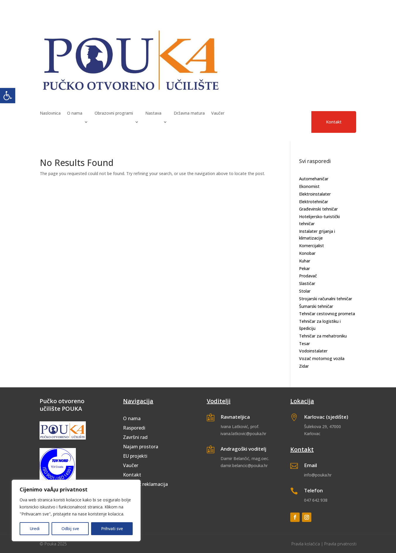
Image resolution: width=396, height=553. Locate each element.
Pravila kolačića (305, 544)
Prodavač (308, 276)
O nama (74, 113)
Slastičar (307, 283)
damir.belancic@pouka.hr (244, 465)
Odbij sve (70, 528)
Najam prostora (140, 446)
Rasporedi (134, 428)
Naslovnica (50, 113)
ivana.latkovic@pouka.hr (243, 433)
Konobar (307, 253)
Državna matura (189, 113)
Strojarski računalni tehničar (325, 298)
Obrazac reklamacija (145, 484)
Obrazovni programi (114, 113)
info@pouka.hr (318, 475)
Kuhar (304, 261)
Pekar (304, 268)
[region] (76, 510)
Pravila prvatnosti (340, 544)
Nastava (153, 113)
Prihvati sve (112, 528)
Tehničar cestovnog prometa (327, 313)
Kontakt (334, 122)
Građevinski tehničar (318, 209)
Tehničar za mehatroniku (323, 336)
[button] (7, 95)
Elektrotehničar (313, 201)
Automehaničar (313, 178)
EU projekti (135, 456)
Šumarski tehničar (316, 306)
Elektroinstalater (315, 194)
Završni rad (135, 437)
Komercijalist (311, 245)
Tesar (304, 343)
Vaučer (217, 113)
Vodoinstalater (313, 351)
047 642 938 (315, 500)
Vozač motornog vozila (321, 358)
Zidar (304, 366)
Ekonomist (309, 186)
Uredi (35, 528)
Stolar (304, 291)
